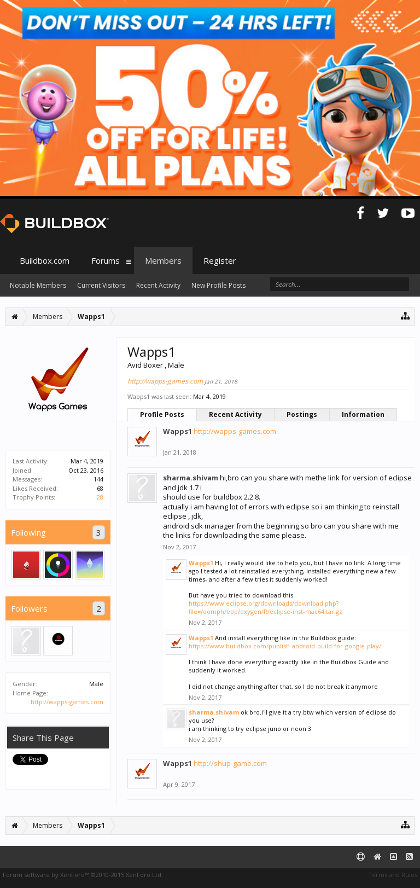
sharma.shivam (190, 478)
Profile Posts (162, 414)
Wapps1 (177, 431)
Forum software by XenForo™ (83, 874)
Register (219, 260)
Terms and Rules (392, 874)
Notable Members (38, 285)
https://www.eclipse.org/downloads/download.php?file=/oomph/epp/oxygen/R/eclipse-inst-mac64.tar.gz (265, 607)
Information (363, 414)
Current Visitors (101, 285)
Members (163, 260)
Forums (105, 260)
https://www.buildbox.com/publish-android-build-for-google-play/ (285, 646)
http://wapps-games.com (67, 702)
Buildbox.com (44, 260)
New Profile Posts (218, 285)
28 (100, 497)
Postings (302, 414)
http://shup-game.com (230, 763)
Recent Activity (235, 414)
